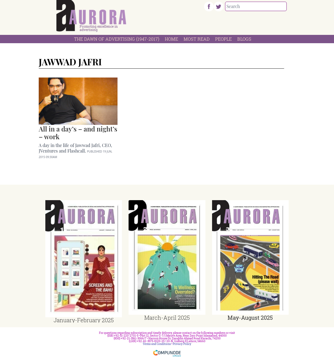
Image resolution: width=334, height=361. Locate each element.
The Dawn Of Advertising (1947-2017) (116, 39)
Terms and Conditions (157, 344)
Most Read (197, 39)
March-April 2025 (167, 317)
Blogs (244, 39)
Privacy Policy (182, 344)
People (223, 39)
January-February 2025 (84, 320)
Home (171, 39)
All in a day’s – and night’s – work (78, 132)
